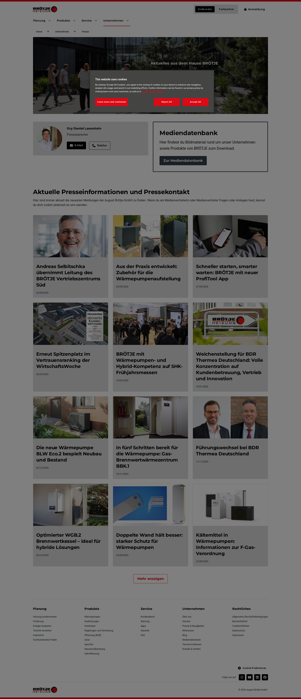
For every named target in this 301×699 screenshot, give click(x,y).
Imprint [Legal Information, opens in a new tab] (159, 91)
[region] (151, 91)
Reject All (167, 101)
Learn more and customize (111, 101)
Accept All (195, 101)
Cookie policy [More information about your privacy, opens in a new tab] (148, 91)
